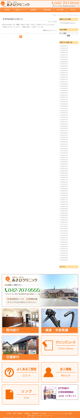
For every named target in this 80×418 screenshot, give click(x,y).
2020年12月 (64, 155)
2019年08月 (64, 184)
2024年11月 (64, 81)
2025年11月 (64, 55)
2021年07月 (64, 153)
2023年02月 (64, 117)
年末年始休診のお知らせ (13, 19)
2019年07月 (64, 186)
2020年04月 (64, 173)
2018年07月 (64, 213)
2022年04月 (64, 135)
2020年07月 (64, 166)
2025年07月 (64, 64)
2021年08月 (64, 150)
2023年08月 (64, 106)
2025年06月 (64, 66)
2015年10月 (64, 255)
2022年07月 (64, 130)
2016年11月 (64, 237)
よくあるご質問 (67, 409)
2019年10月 (64, 182)
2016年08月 (64, 242)
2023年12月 (64, 97)
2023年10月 (64, 101)
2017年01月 (64, 235)
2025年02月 (64, 75)
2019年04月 (64, 193)
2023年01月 (64, 119)
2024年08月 (64, 86)
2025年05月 (64, 68)
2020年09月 (64, 162)
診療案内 (33, 10)
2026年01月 (64, 50)
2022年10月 (64, 124)
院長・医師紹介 (18, 409)
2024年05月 (64, 90)
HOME (6, 10)
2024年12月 (64, 79)
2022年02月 (64, 139)
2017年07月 (64, 229)
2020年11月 (64, 157)
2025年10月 (64, 57)
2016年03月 (64, 249)
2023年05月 (64, 110)
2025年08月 (64, 61)
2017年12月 (64, 224)
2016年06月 (64, 246)
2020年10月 (64, 159)
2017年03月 (64, 233)
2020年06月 (64, 168)
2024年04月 (64, 93)
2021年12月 (64, 144)
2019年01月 (64, 200)
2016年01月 (64, 251)
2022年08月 (64, 128)
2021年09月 (64, 148)
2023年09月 (64, 104)
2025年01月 (64, 77)
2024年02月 (64, 95)
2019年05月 (64, 191)
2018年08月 (64, 211)
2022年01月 (64, 142)
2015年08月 (64, 260)
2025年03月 (64, 73)
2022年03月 (64, 137)
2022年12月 (64, 122)
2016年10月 (64, 240)
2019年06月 (64, 188)
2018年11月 (64, 204)
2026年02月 (64, 48)
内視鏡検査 (35, 409)
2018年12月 (64, 202)
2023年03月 (64, 115)
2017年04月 (64, 231)
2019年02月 (64, 197)
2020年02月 (64, 177)
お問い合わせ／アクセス (35, 411)
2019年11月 (64, 179)
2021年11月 (64, 146)
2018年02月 (64, 220)
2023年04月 (64, 113)
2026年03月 (64, 46)
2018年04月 (64, 217)
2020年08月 (64, 164)
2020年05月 (64, 171)
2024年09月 (64, 84)
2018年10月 (64, 206)
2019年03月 (64, 195)
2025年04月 (64, 70)
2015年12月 (64, 253)
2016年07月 (64, 244)
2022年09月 (64, 126)
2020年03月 (64, 175)
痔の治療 (43, 409)
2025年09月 (64, 59)
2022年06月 (64, 133)
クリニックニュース (54, 409)
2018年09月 (64, 208)
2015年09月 (64, 257)
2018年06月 (64, 215)
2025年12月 (64, 52)
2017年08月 (64, 226)
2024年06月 (64, 88)
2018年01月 (64, 222)
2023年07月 (64, 108)
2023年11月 (64, 99)
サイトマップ (48, 411)
